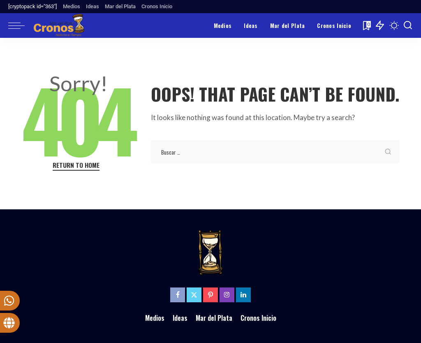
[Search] (408, 25)
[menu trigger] (20, 25)
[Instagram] (227, 294)
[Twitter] (194, 294)
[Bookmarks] (366, 25)
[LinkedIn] (243, 294)
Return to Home (76, 165)
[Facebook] (177, 294)
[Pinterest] (210, 294)
